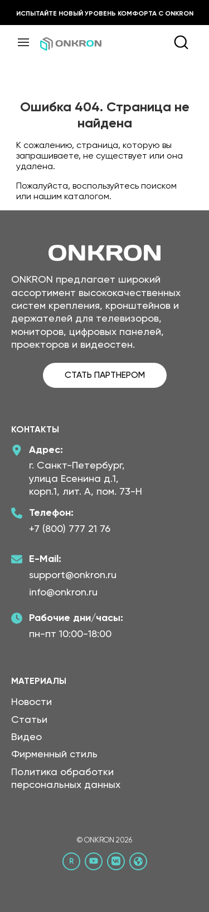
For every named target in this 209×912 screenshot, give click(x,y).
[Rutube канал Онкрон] (71, 861)
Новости (31, 701)
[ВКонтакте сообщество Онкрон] (116, 861)
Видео (26, 736)
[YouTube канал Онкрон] (94, 861)
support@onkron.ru (72, 574)
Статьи (29, 719)
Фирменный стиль (54, 754)
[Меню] (23, 42)
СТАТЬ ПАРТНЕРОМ (105, 374)
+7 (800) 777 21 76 (69, 528)
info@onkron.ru (63, 592)
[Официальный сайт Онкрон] (138, 861)
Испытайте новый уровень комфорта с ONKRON (104, 13)
